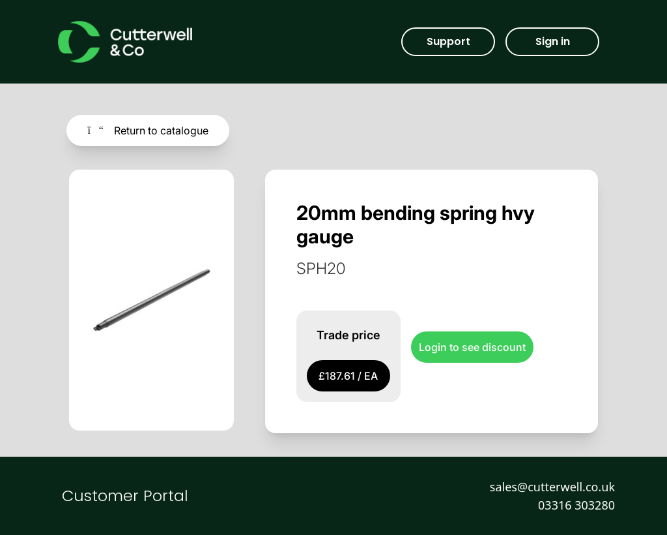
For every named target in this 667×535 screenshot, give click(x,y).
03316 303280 (576, 505)
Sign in (552, 41)
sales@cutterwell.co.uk (552, 487)
